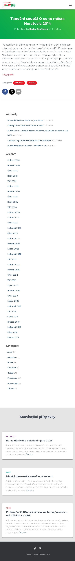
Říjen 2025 (12, 176)
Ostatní (31, 83)
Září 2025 (12, 181)
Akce (9, 352)
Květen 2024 (13, 212)
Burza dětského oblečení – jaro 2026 (25, 120)
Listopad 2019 (14, 306)
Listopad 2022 (14, 254)
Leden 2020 (13, 301)
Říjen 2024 (12, 202)
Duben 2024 (13, 217)
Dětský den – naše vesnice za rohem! (25, 125)
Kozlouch (11, 367)
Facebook (35, 549)
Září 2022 (12, 259)
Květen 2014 (13, 337)
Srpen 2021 (12, 285)
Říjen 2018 (12, 332)
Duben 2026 (13, 160)
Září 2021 (11, 280)
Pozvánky (12, 378)
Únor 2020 (12, 296)
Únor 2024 (12, 223)
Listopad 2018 (14, 327)
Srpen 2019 (12, 316)
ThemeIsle (45, 554)
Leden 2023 (13, 249)
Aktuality (19, 83)
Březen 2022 (13, 270)
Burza (10, 362)
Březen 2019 (13, 322)
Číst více (29, 454)
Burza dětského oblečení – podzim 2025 (26, 146)
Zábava (10, 388)
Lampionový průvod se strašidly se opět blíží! (29, 140)
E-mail (39, 548)
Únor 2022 (12, 275)
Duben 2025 (13, 186)
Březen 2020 (13, 290)
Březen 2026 (13, 165)
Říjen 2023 (12, 233)
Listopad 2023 (14, 228)
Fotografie (8, 74)
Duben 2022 (13, 264)
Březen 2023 (13, 243)
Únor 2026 (12, 171)
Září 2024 (12, 207)
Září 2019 (11, 311)
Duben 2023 (13, 238)
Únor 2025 (12, 196)
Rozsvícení (12, 383)
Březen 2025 (13, 191)
